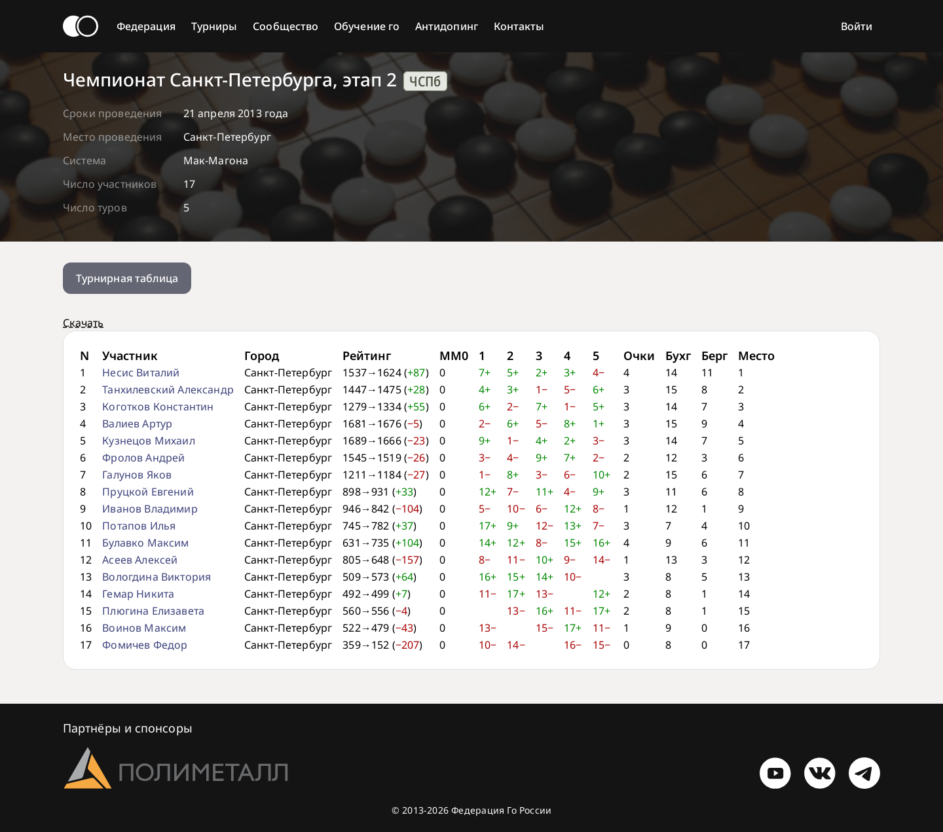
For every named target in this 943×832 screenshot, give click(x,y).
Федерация (146, 26)
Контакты (519, 26)
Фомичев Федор (144, 645)
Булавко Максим (145, 542)
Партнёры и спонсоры (128, 728)
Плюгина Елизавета (153, 611)
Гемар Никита (138, 594)
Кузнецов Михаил (148, 440)
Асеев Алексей (139, 559)
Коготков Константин (157, 406)
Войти (856, 26)
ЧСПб (425, 81)
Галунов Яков (137, 474)
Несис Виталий (140, 372)
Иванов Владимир (149, 508)
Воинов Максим (144, 628)
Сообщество (285, 26)
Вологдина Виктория (156, 577)
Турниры (214, 26)
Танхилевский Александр (168, 389)
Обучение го (366, 26)
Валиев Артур (137, 423)
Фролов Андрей (143, 457)
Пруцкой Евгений (147, 491)
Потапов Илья (139, 525)
